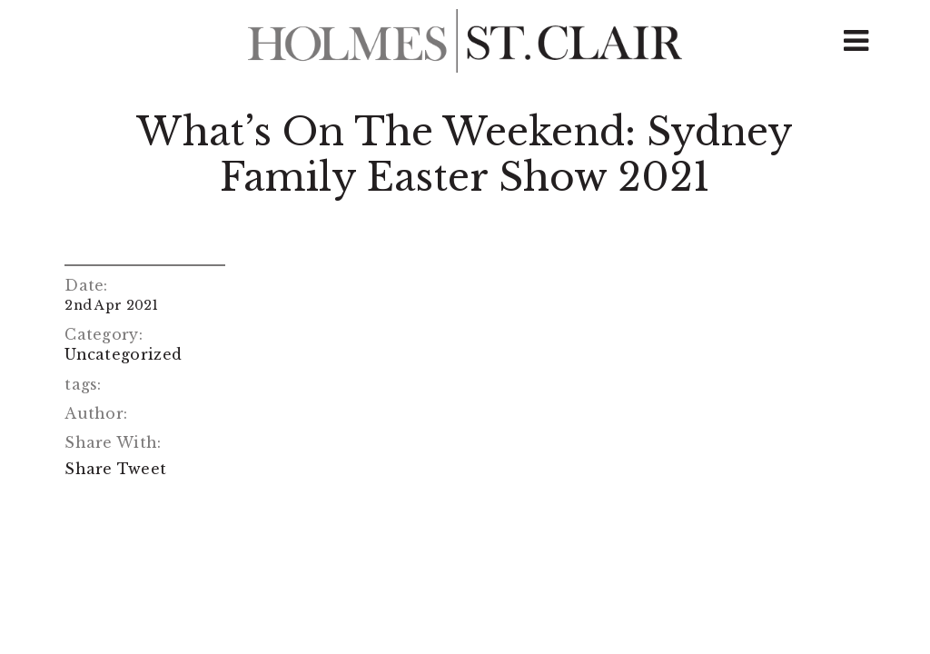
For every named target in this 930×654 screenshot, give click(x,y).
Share (88, 469)
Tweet (142, 469)
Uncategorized (123, 354)
